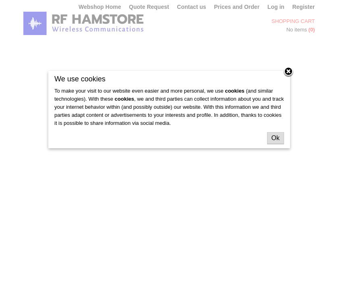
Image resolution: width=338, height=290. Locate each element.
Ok (276, 138)
